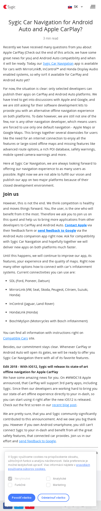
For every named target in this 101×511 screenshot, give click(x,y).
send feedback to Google (57, 230)
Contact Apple (76, 225)
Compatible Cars (15, 338)
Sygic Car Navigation (58, 63)
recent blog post (64, 405)
